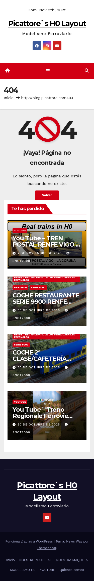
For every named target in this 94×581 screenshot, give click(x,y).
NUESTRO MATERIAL (35, 560)
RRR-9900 (20, 287)
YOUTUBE (20, 230)
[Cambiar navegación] (48, 71)
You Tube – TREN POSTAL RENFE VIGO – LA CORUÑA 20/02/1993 (47, 244)
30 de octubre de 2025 (39, 310)
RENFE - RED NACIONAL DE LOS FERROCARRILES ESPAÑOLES (44, 278)
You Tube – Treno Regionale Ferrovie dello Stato (40, 416)
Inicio (9, 98)
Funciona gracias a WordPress (30, 541)
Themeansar (46, 548)
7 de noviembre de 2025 (40, 253)
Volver (47, 195)
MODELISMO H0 (22, 570)
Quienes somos (72, 570)
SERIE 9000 (38, 287)
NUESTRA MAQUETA (72, 560)
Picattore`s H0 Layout (47, 23)
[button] (87, 70)
